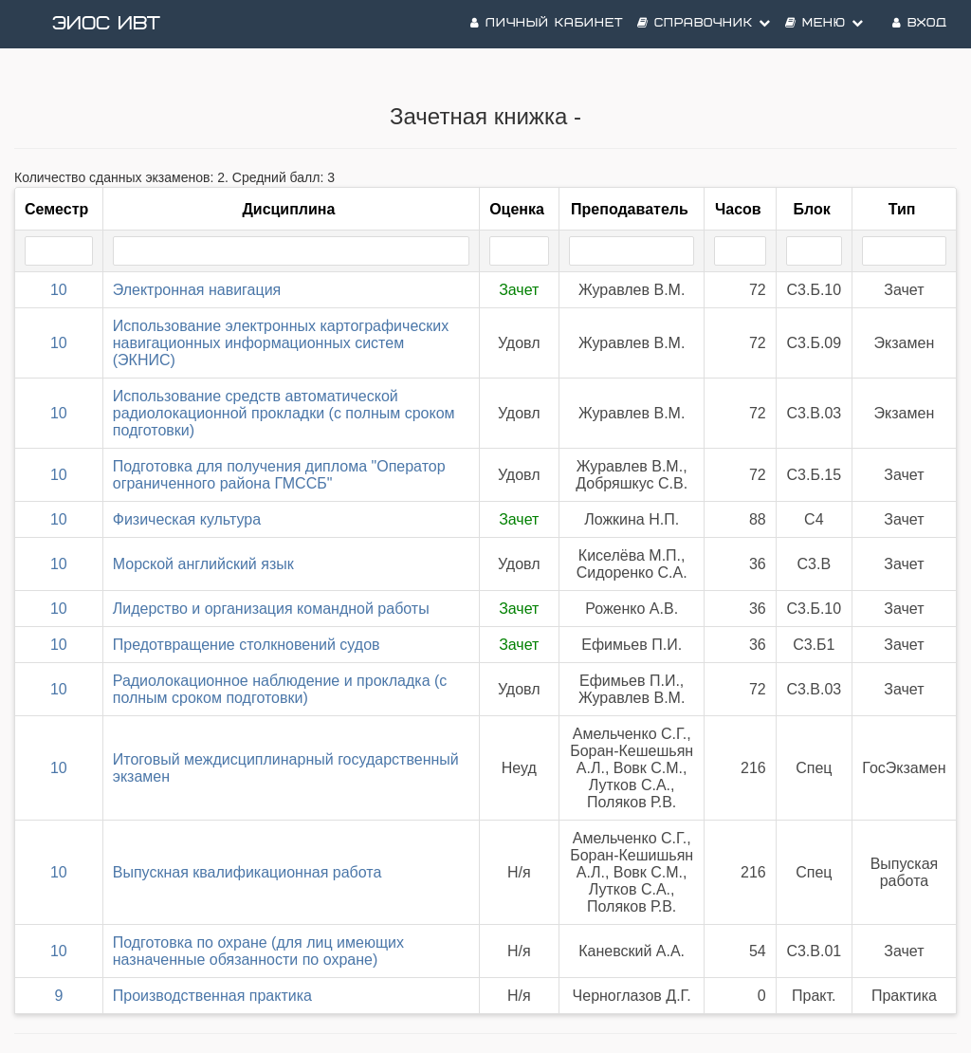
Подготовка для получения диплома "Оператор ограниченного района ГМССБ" (279, 474)
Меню (824, 23)
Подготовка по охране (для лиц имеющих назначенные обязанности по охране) (258, 951)
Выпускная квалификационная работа (247, 872)
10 (58, 290)
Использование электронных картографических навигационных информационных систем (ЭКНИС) (281, 343)
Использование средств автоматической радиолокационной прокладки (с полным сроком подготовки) (284, 413)
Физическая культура (187, 519)
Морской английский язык (203, 564)
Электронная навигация (197, 290)
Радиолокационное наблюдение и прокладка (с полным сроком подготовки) (280, 689)
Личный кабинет (546, 23)
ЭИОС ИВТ (106, 23)
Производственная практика (212, 996)
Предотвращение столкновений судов (246, 645)
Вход (919, 23)
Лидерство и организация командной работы (271, 608)
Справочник (704, 23)
